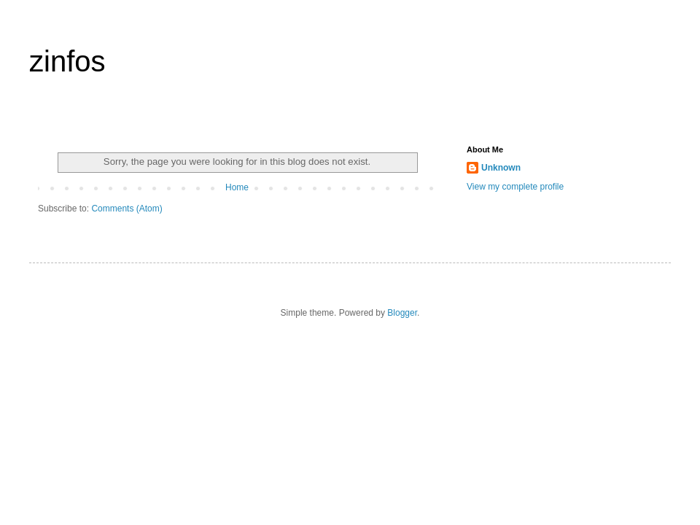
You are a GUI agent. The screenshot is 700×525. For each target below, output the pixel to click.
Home (237, 187)
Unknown (501, 168)
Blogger (402, 313)
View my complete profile (515, 187)
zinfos (67, 61)
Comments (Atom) (126, 208)
